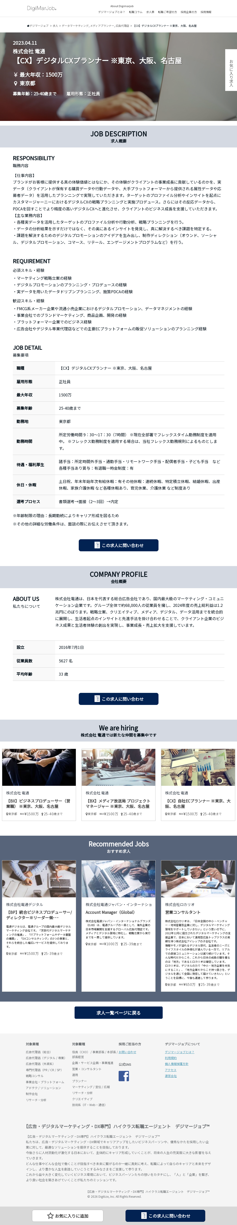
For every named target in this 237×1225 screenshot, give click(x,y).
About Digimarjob (122, 6)
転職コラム (135, 12)
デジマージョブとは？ (111, 12)
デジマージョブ (54, 1194)
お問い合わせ (127, 1052)
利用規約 (171, 1058)
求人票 (150, 12)
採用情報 (206, 12)
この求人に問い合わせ (122, 545)
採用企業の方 (189, 12)
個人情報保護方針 (177, 1064)
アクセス (170, 1070)
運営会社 (171, 1076)
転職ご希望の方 (167, 12)
